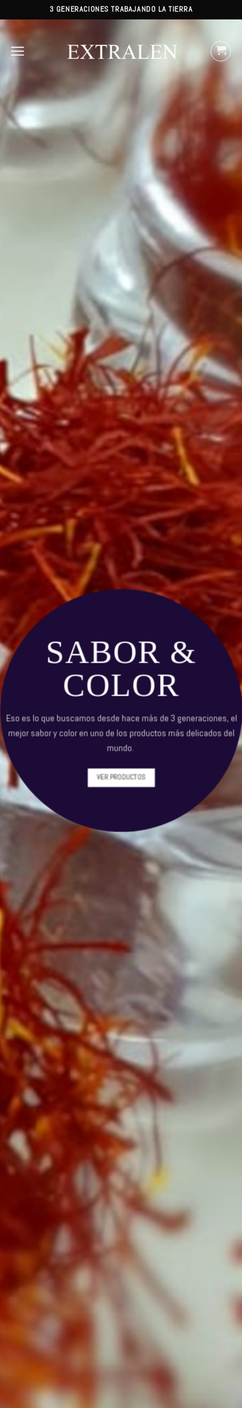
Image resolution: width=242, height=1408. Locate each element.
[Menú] (17, 51)
